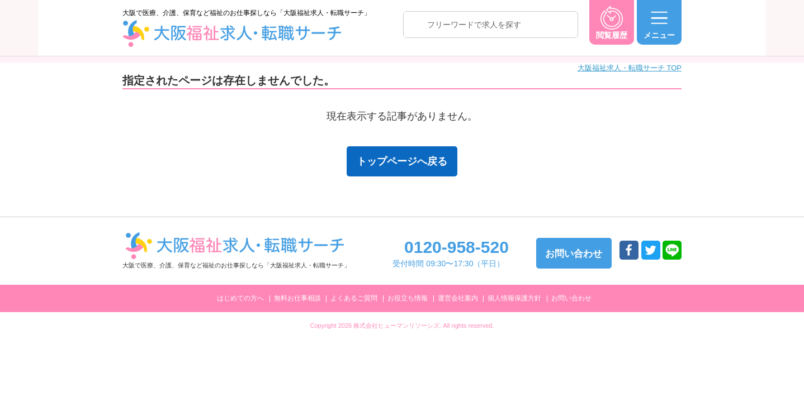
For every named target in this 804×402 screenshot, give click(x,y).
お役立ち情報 (407, 298)
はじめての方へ (240, 298)
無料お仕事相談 (297, 298)
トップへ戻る (734, 375)
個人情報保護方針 (514, 298)
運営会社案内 (458, 298)
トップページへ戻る (402, 161)
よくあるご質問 (353, 298)
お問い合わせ (571, 298)
